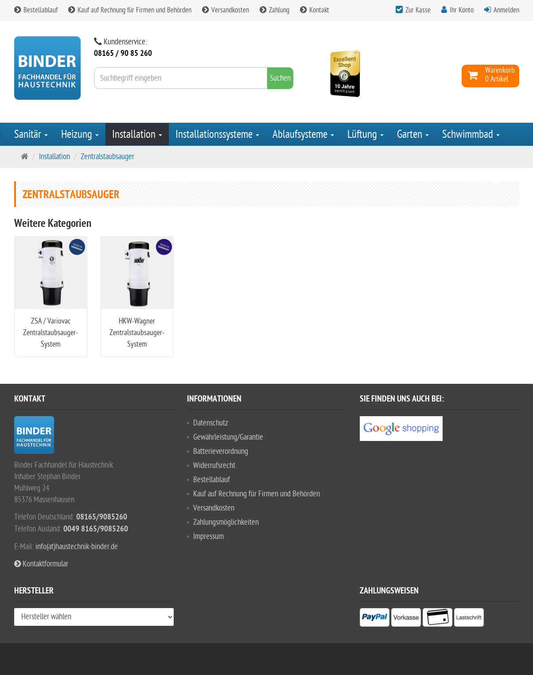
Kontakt (314, 10)
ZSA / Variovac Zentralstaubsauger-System (50, 332)
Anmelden (506, 10)
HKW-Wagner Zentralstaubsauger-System (136, 332)
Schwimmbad (471, 134)
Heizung (80, 134)
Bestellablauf (36, 10)
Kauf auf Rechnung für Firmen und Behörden (129, 10)
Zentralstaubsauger (107, 156)
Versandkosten (225, 10)
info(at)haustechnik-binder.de (76, 546)
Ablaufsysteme (303, 134)
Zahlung (274, 10)
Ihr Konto (462, 10)
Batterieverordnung (220, 451)
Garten (413, 134)
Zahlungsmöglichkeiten (226, 522)
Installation (137, 134)
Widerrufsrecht (214, 465)
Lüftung (365, 134)
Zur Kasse (418, 10)
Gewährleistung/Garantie (228, 437)
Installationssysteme (217, 134)
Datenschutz (210, 423)
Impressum (208, 536)
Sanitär (31, 134)
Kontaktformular (41, 564)
